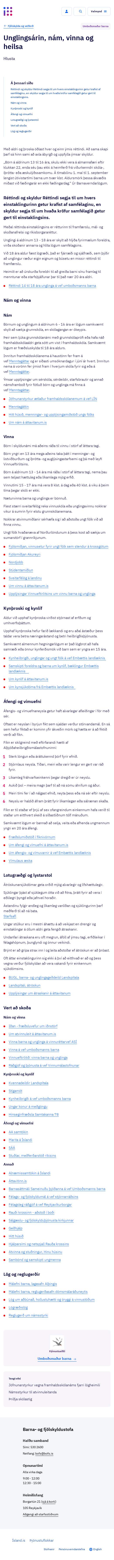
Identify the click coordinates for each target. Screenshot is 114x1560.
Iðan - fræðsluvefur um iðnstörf (33, 1026)
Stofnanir (49, 1549)
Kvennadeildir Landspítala (28, 1083)
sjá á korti (48, 1502)
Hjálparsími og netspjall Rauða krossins (39, 1244)
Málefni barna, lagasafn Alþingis (33, 1283)
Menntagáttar (19, 361)
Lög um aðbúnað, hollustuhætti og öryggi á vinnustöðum (52, 1299)
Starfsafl (9, 916)
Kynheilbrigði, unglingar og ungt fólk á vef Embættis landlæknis (57, 658)
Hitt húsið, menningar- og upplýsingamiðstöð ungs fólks (51, 414)
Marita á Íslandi (20, 1140)
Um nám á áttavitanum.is (28, 422)
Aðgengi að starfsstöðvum (40, 1514)
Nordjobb (16, 562)
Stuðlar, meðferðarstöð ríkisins (32, 1155)
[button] (66, 11)
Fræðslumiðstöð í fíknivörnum (32, 837)
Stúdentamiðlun (21, 570)
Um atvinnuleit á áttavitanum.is (32, 1034)
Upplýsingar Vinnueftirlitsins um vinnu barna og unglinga (52, 593)
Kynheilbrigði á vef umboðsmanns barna (40, 1098)
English (97, 1549)
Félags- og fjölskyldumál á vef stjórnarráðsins (43, 1196)
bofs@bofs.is (44, 1453)
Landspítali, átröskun (24, 985)
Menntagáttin (19, 406)
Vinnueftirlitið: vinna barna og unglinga (38, 1057)
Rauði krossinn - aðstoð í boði (31, 1212)
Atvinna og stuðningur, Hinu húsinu (35, 1252)
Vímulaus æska (20, 860)
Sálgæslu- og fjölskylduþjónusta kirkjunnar (41, 1220)
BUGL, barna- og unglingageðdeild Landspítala (44, 977)
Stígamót (15, 1090)
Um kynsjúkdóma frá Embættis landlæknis (42, 687)
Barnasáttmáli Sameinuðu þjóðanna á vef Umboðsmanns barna (57, 1189)
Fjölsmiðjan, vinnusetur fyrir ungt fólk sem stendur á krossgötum (58, 546)
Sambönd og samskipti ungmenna (35, 1259)
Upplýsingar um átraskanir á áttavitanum (39, 993)
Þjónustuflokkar (42, 1540)
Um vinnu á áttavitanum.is (29, 586)
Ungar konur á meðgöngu (28, 1106)
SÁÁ (12, 1147)
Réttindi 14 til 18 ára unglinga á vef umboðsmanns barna (52, 285)
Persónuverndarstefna (72, 1549)
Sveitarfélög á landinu (25, 578)
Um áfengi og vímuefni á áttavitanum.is (38, 845)
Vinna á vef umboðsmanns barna (34, 1049)
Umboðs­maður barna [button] (57, 1358)
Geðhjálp (15, 1228)
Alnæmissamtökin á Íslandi (29, 1173)
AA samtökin (18, 1132)
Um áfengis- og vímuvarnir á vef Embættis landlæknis (50, 852)
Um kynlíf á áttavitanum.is (28, 679)
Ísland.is (18, 1540)
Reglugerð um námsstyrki (28, 1315)
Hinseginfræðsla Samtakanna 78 (34, 1114)
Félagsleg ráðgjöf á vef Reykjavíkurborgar (40, 1204)
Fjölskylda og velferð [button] (18, 26)
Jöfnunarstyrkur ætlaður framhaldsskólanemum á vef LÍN (53, 398)
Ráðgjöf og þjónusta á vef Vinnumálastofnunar (44, 1065)
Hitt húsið (16, 1236)
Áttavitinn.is (18, 1181)
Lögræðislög (18, 1307)
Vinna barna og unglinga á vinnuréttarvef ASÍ (43, 1041)
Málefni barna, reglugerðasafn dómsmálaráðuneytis (48, 1291)
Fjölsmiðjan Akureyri (24, 554)
